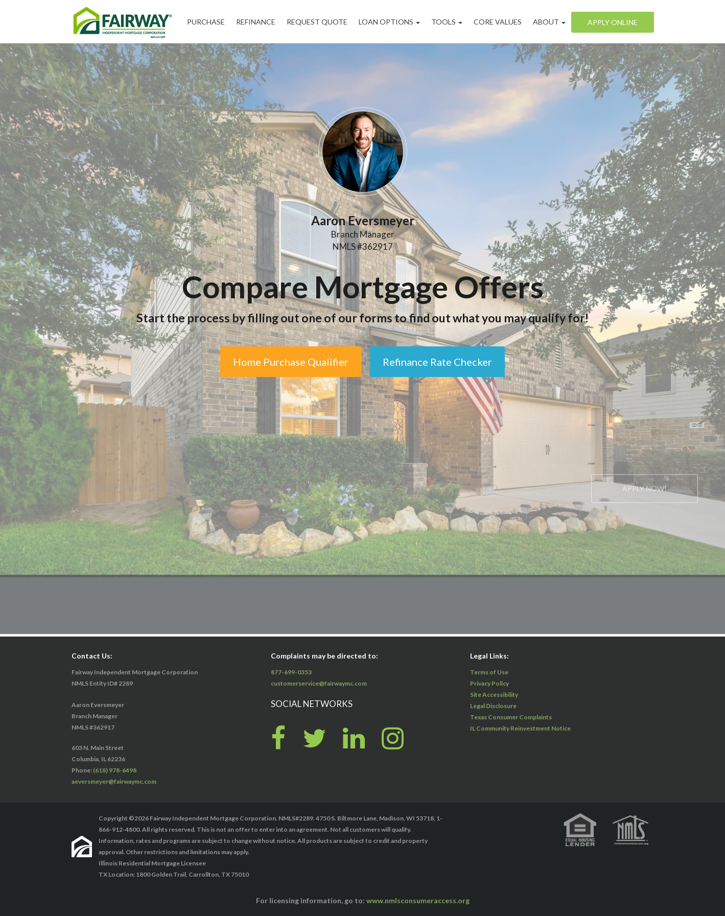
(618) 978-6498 (114, 770)
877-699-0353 (291, 672)
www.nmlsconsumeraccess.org (418, 900)
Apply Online (613, 22)
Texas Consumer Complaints (511, 717)
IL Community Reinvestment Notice (520, 728)
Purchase (206, 21)
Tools (446, 21)
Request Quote (317, 21)
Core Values (498, 21)
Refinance (255, 21)
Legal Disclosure (493, 706)
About (549, 21)
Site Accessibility (494, 694)
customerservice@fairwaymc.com (319, 683)
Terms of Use (489, 672)
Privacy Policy (489, 683)
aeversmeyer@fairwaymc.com (114, 781)
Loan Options (389, 21)
